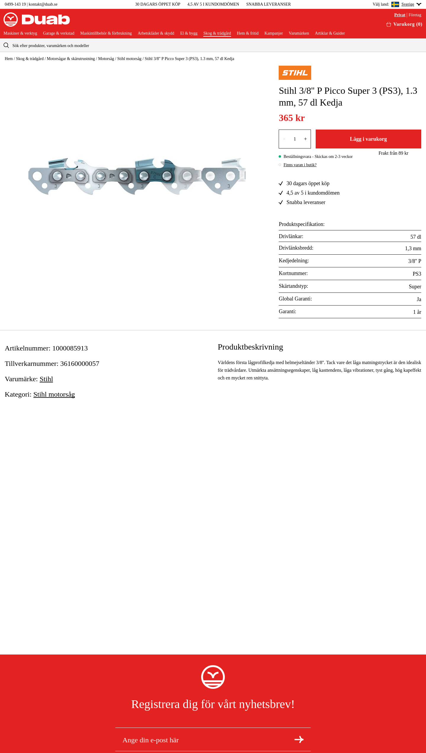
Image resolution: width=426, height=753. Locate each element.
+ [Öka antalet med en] (305, 139)
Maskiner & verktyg (20, 33)
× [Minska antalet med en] (284, 139)
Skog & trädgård (217, 33)
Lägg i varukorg (368, 139)
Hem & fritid (248, 33)
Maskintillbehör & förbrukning (106, 33)
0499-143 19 (15, 4)
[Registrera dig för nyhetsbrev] (299, 739)
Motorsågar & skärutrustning (71, 58)
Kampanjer (273, 33)
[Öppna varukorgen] (404, 24)
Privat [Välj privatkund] (399, 15)
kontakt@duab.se (43, 4)
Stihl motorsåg (129, 58)
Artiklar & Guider (330, 33)
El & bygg (188, 33)
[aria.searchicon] (6, 45)
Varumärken (299, 33)
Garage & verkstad (59, 33)
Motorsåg (106, 58)
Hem (9, 58)
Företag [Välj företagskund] (415, 15)
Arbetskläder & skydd (156, 33)
